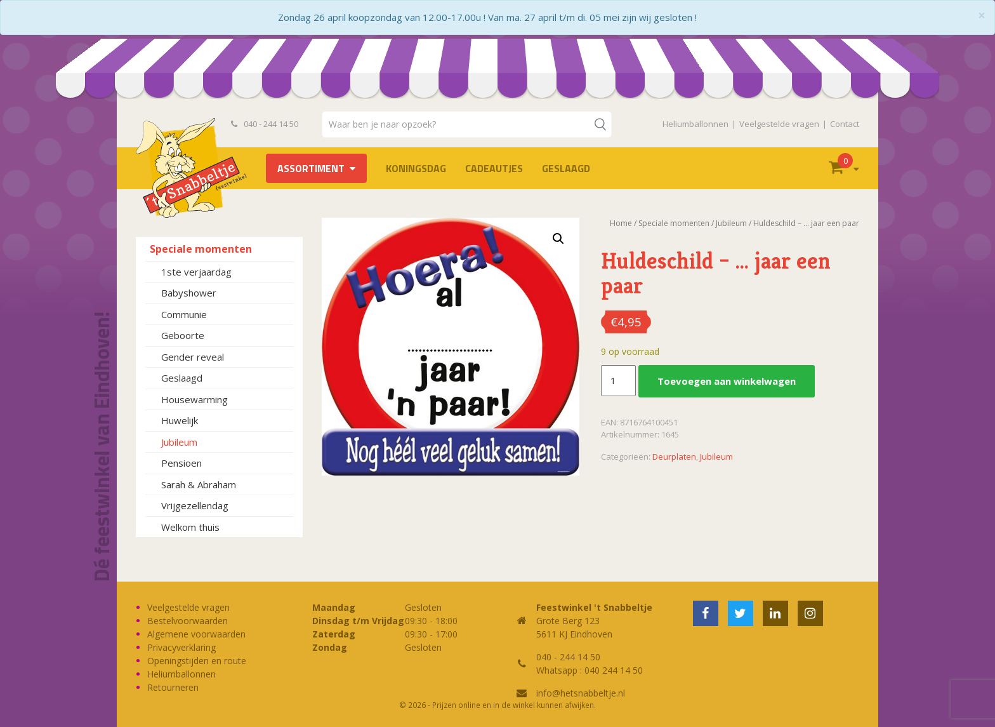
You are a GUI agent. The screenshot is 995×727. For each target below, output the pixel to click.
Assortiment (311, 168)
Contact (844, 124)
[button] (558, 238)
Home (621, 223)
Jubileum (179, 442)
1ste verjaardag (196, 271)
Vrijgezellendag (194, 505)
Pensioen (181, 463)
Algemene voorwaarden (196, 634)
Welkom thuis (190, 527)
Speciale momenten (201, 249)
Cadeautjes (494, 168)
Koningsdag (416, 168)
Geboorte (182, 335)
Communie (184, 314)
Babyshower (188, 292)
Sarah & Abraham (198, 484)
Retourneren (173, 687)
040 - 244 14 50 (264, 124)
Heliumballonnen (695, 124)
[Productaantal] (618, 381)
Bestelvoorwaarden (187, 621)
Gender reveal (192, 356)
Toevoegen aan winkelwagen (726, 381)
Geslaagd (566, 168)
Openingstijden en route (196, 661)
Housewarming (194, 399)
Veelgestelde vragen (779, 124)
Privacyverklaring (181, 647)
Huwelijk (179, 420)
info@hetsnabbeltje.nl (580, 693)
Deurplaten (674, 456)
